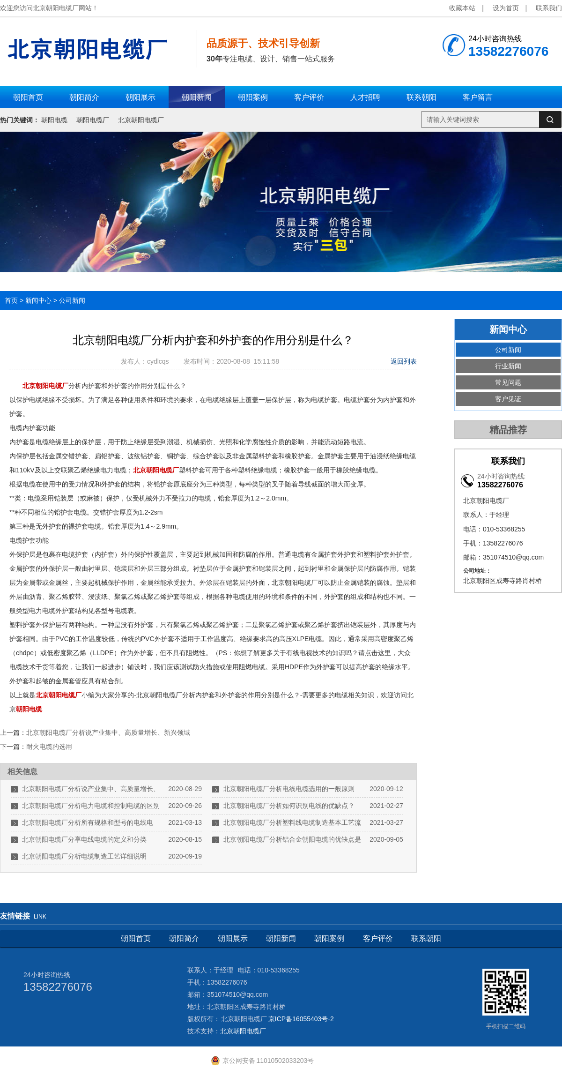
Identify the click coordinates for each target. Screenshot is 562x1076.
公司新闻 (72, 300)
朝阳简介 (184, 938)
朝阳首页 (136, 938)
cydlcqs (159, 361)
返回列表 (404, 361)
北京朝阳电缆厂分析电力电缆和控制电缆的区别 (91, 805)
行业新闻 (508, 366)
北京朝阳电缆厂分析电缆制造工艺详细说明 (84, 856)
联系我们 (549, 8)
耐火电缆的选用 (49, 746)
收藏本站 (462, 8)
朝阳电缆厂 (92, 120)
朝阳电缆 (54, 120)
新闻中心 (38, 300)
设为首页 (506, 8)
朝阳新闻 (281, 938)
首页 (11, 300)
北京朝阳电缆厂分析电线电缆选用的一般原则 (289, 788)
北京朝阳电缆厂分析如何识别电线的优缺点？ (289, 805)
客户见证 (508, 399)
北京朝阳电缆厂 (141, 120)
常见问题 (508, 382)
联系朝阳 (426, 938)
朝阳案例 (329, 938)
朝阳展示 (233, 938)
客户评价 (378, 938)
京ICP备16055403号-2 (301, 1019)
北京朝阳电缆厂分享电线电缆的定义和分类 (84, 839)
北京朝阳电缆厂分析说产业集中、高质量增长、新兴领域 (108, 732)
